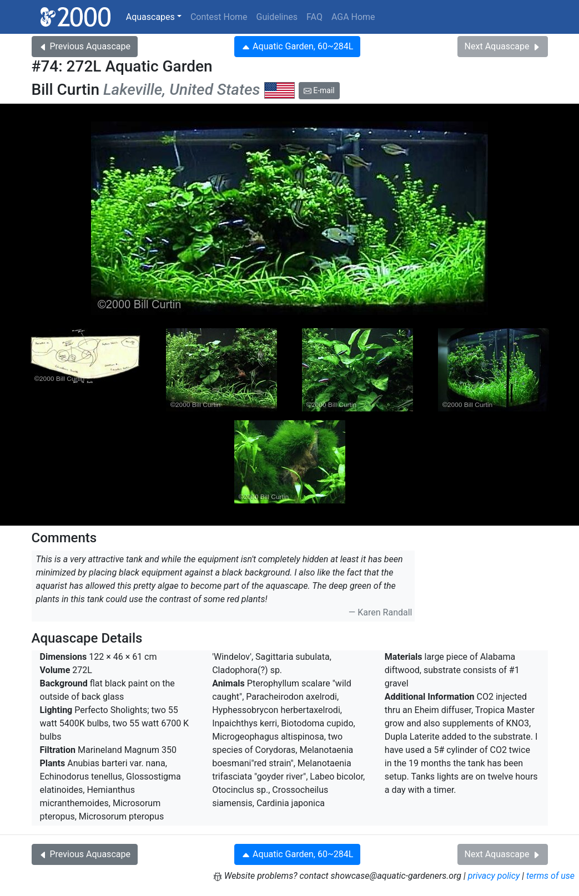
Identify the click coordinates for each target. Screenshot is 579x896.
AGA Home (353, 17)
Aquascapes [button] (150, 17)
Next (503, 46)
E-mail (319, 90)
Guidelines (277, 17)
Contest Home (219, 17)
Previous (84, 46)
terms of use (550, 875)
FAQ (314, 17)
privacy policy (494, 875)
